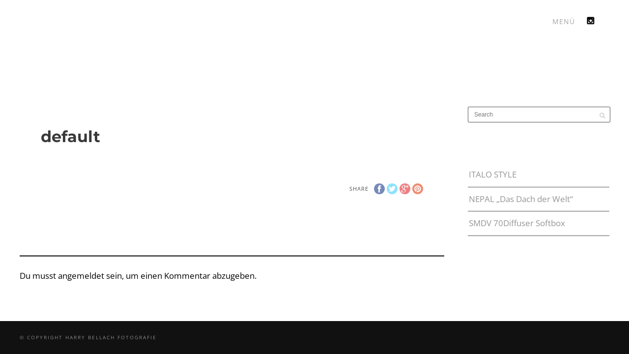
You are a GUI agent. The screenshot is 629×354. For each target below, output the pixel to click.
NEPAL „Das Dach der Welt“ (521, 199)
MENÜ (563, 21)
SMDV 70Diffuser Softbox (517, 223)
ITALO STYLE (492, 174)
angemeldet (81, 275)
